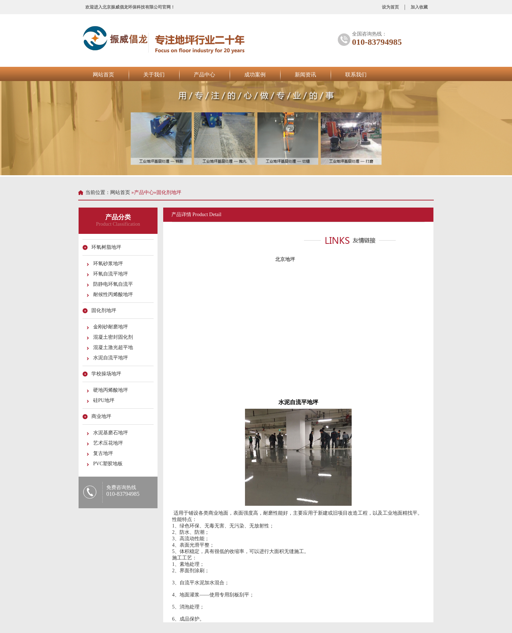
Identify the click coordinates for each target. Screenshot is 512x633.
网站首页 (103, 74)
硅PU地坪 (105, 400)
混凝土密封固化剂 (114, 337)
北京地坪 (284, 259)
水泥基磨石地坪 (111, 432)
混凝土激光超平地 (114, 347)
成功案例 (255, 74)
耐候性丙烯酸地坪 (114, 294)
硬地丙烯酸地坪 (111, 390)
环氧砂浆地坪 (109, 263)
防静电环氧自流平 (114, 284)
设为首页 (390, 7)
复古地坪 (104, 453)
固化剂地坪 (104, 310)
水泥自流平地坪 (111, 357)
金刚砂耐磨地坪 (111, 326)
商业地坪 (102, 416)
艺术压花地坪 (109, 443)
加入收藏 (419, 7)
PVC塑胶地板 (109, 463)
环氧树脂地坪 (107, 247)
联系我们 (356, 74)
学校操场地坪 (107, 373)
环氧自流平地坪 (111, 274)
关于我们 (154, 74)
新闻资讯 (305, 74)
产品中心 (204, 74)
